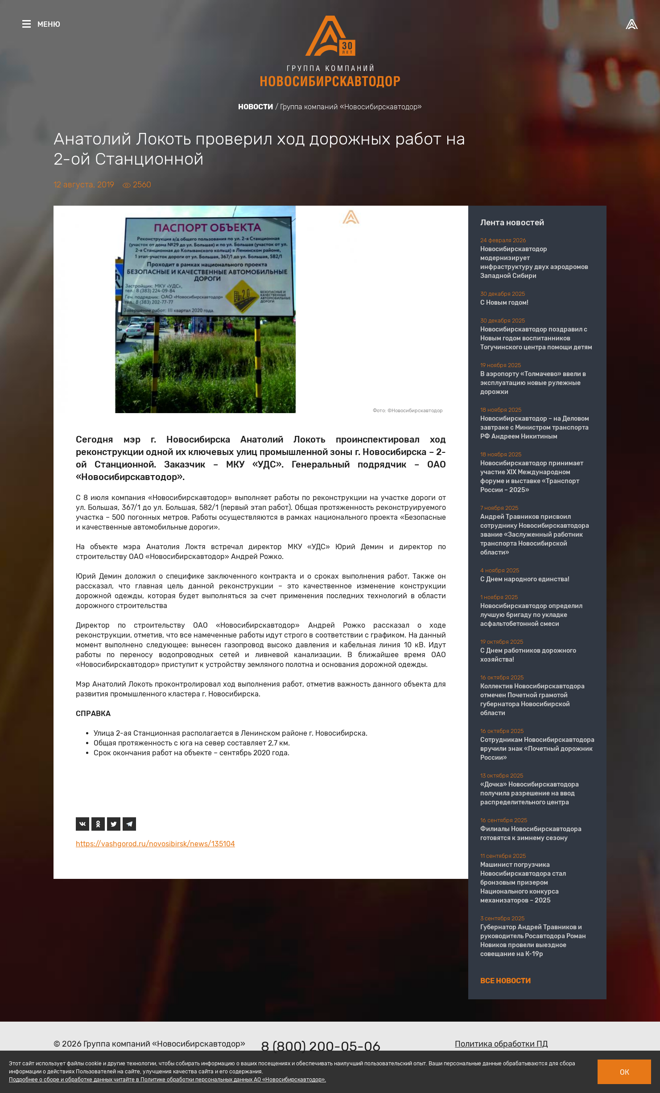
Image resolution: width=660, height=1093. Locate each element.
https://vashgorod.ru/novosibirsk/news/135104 (155, 844)
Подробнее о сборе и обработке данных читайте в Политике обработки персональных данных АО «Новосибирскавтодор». (167, 1079)
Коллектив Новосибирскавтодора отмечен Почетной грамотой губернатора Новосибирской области (532, 700)
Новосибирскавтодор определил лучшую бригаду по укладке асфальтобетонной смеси (531, 615)
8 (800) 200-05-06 (320, 1047)
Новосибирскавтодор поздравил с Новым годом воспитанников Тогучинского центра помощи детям (536, 338)
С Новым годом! (504, 302)
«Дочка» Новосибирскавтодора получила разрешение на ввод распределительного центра (529, 793)
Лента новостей (512, 223)
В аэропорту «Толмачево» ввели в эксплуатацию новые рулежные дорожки (533, 383)
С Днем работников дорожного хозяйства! (528, 655)
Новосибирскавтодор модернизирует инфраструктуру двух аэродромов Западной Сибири (534, 262)
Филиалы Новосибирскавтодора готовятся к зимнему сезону (531, 833)
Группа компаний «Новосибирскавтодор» (351, 107)
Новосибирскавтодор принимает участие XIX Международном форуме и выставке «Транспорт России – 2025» (531, 477)
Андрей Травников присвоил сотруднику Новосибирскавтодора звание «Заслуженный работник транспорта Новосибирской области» (534, 534)
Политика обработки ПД (501, 1044)
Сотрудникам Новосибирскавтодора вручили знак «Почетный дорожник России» (537, 749)
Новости (255, 107)
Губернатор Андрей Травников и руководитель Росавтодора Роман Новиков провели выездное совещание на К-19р (533, 940)
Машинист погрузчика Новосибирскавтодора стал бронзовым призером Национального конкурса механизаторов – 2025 (523, 882)
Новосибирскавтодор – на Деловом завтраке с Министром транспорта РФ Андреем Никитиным (534, 427)
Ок (624, 1072)
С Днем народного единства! (524, 579)
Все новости (505, 981)
